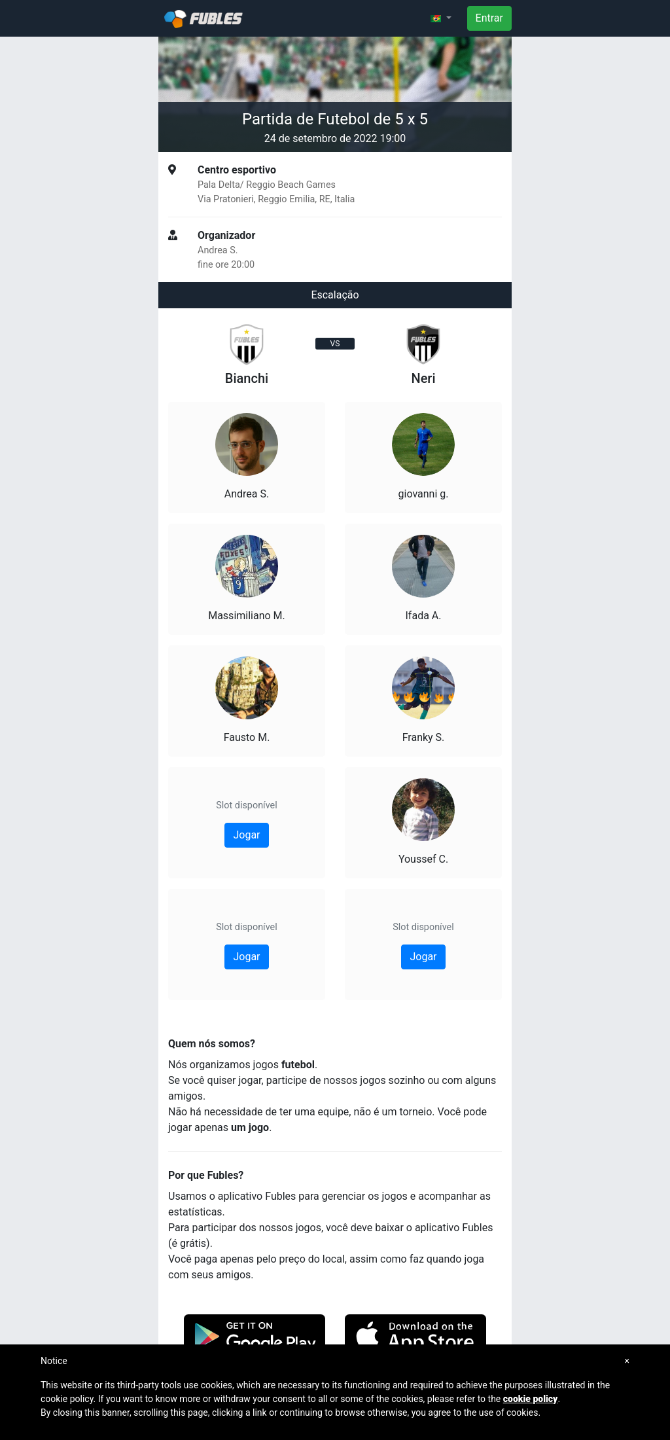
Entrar (489, 18)
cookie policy (530, 1399)
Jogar (246, 835)
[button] (441, 18)
